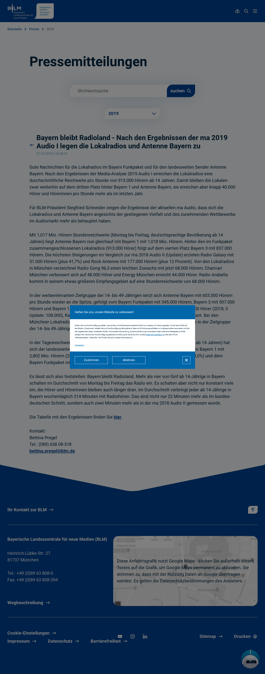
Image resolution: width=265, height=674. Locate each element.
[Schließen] (186, 360)
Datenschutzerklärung (155, 334)
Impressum (79, 345)
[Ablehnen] (128, 360)
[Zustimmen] (91, 360)
